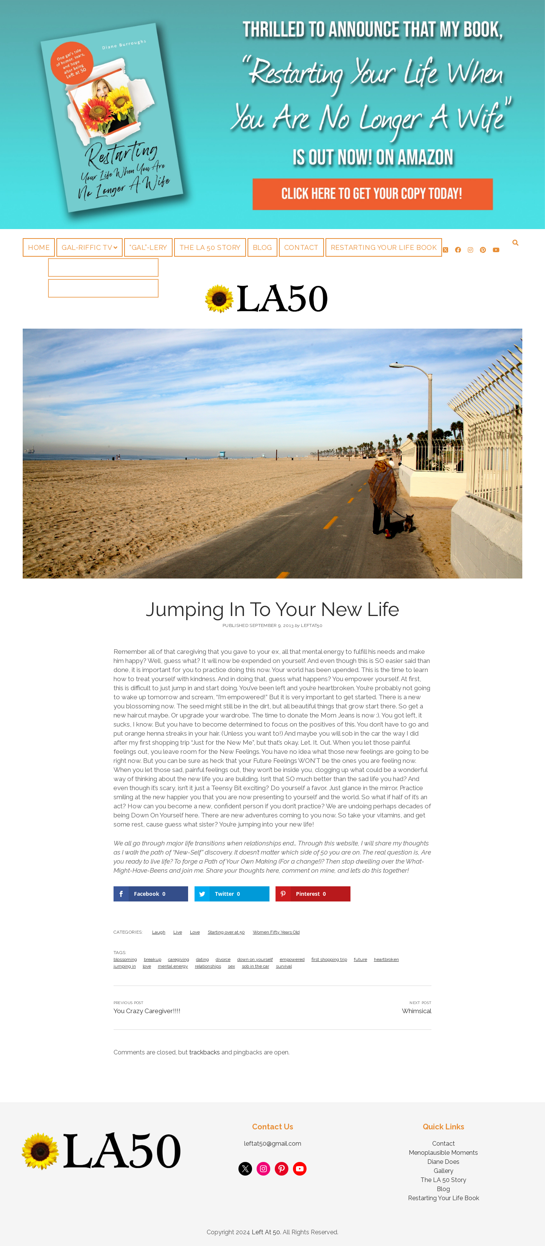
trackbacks (204, 1052)
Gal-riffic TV (87, 247)
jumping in (125, 966)
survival (284, 966)
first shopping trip (329, 959)
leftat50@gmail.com (272, 1143)
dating (202, 959)
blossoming (125, 959)
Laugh (158, 932)
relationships (208, 966)
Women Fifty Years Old (276, 932)
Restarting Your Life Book (384, 247)
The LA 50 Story (210, 247)
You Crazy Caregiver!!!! (147, 1011)
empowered (292, 959)
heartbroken (386, 959)
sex (231, 966)
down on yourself (255, 959)
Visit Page (272, 114)
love (147, 966)
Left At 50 (266, 1232)
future (360, 959)
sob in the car (255, 966)
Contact (301, 247)
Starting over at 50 (226, 932)
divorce (223, 959)
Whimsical (416, 1011)
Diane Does (443, 1161)
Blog (262, 247)
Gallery (443, 1170)
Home (39, 247)
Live (177, 932)
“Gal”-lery (148, 247)
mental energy (173, 966)
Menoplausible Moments (443, 1152)
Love (195, 932)
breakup (152, 959)
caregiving (178, 959)
